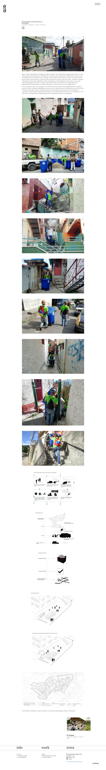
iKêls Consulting (77, 761)
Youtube (69, 759)
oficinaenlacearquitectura (74, 754)
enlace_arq (70, 756)
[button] (97, 5)
